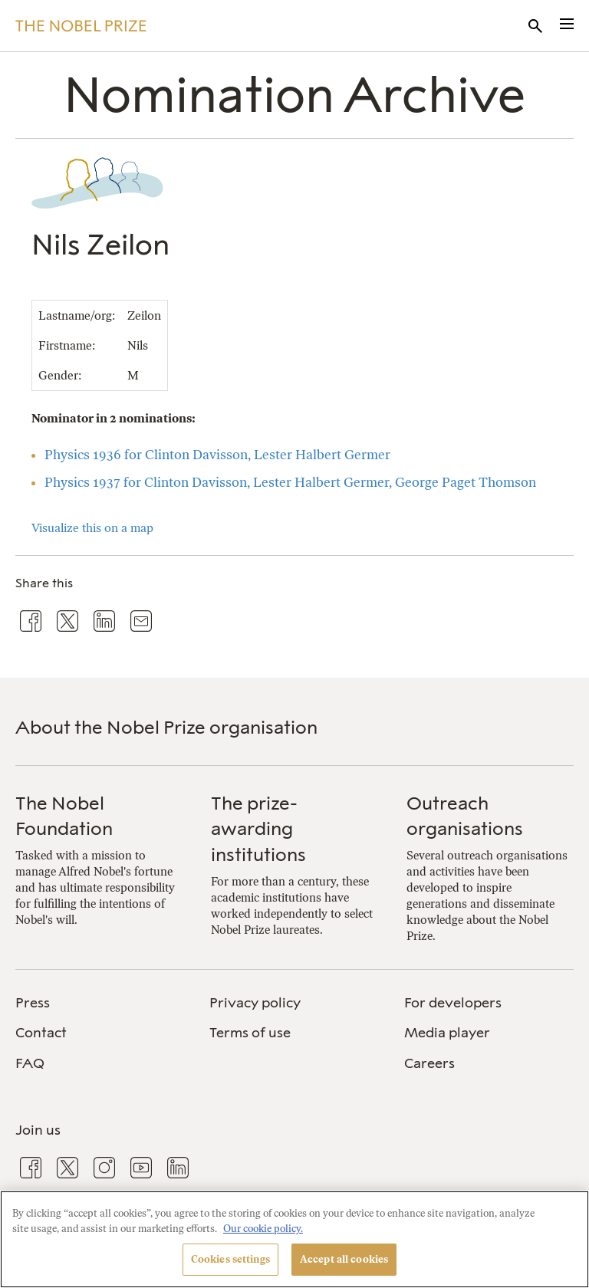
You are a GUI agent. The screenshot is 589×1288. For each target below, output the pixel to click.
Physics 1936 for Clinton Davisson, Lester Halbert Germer (217, 454)
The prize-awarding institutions (258, 829)
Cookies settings (230, 1259)
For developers (453, 1002)
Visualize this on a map (92, 528)
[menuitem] (100, 1003)
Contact (41, 1032)
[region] (294, 1239)
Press (32, 1002)
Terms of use (250, 1032)
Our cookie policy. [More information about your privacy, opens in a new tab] (263, 1228)
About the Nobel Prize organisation (166, 727)
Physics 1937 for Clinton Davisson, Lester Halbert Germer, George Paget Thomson (290, 482)
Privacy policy (255, 1002)
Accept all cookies (344, 1259)
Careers (429, 1063)
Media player (447, 1032)
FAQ (29, 1063)
